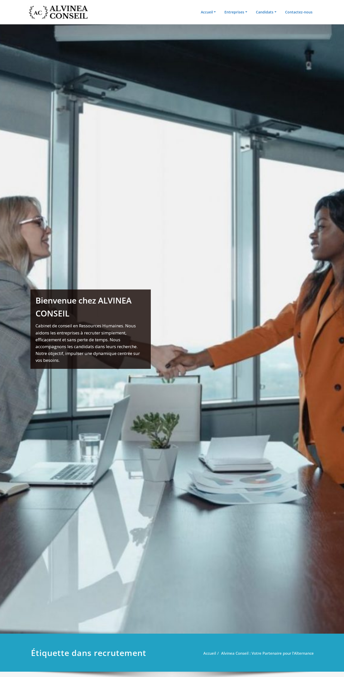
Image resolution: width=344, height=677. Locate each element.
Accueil (207, 12)
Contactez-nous (299, 12)
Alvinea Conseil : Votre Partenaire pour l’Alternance (267, 653)
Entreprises (234, 12)
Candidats (264, 12)
